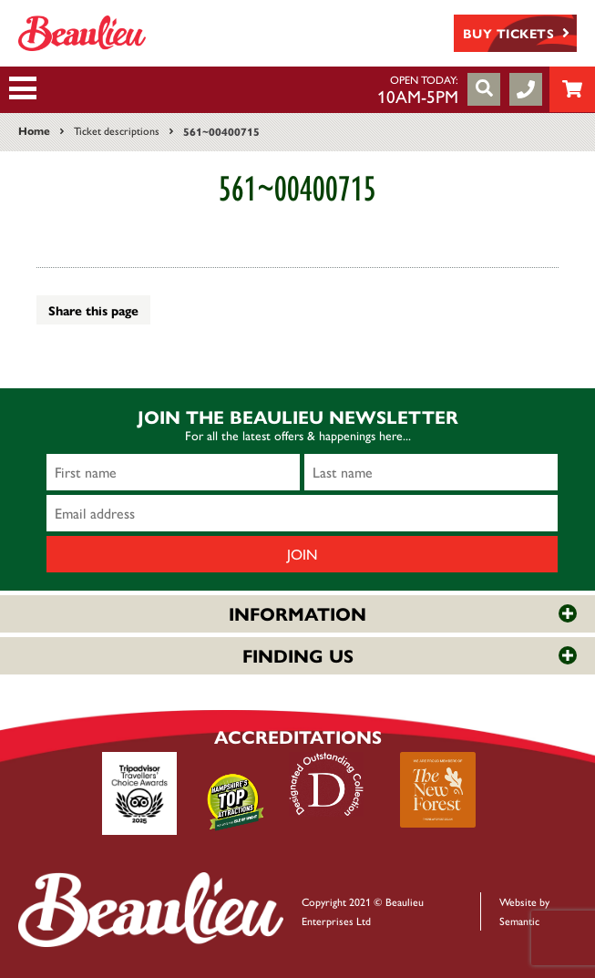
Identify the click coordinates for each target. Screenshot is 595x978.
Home (34, 130)
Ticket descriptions (116, 130)
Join (302, 553)
